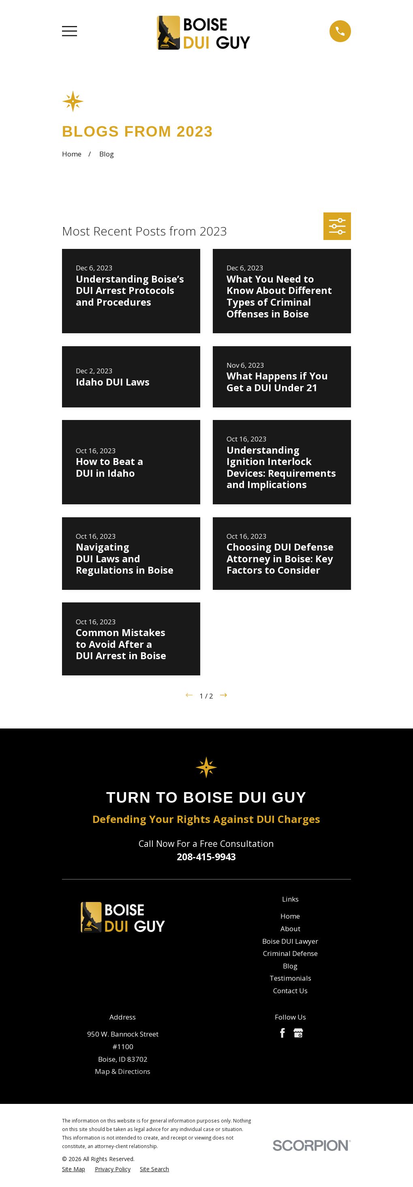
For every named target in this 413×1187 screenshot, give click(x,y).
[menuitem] (73, 1169)
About (290, 928)
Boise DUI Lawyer (290, 941)
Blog (290, 966)
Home (290, 916)
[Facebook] (282, 1033)
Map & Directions (122, 1071)
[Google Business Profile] (298, 1033)
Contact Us (290, 990)
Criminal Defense (290, 953)
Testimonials (290, 978)
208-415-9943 (206, 856)
